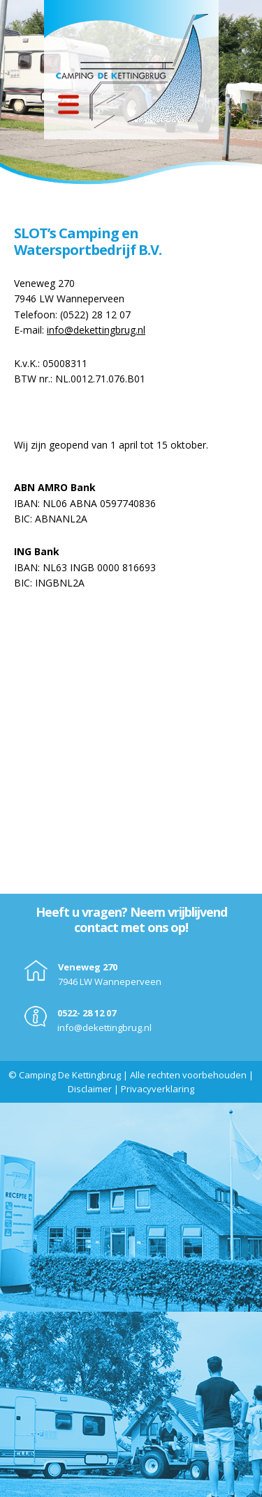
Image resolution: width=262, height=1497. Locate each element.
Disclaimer (90, 1089)
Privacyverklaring (157, 1089)
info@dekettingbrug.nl (96, 329)
